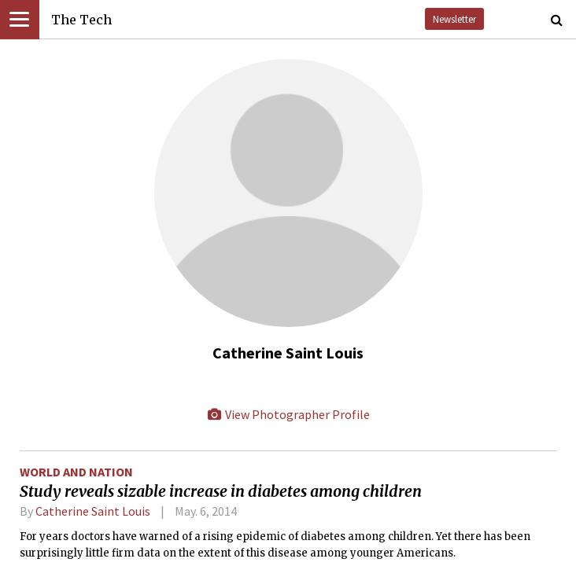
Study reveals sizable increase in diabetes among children (221, 491)
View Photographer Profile (288, 414)
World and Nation (76, 472)
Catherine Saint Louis (92, 511)
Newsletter (454, 19)
